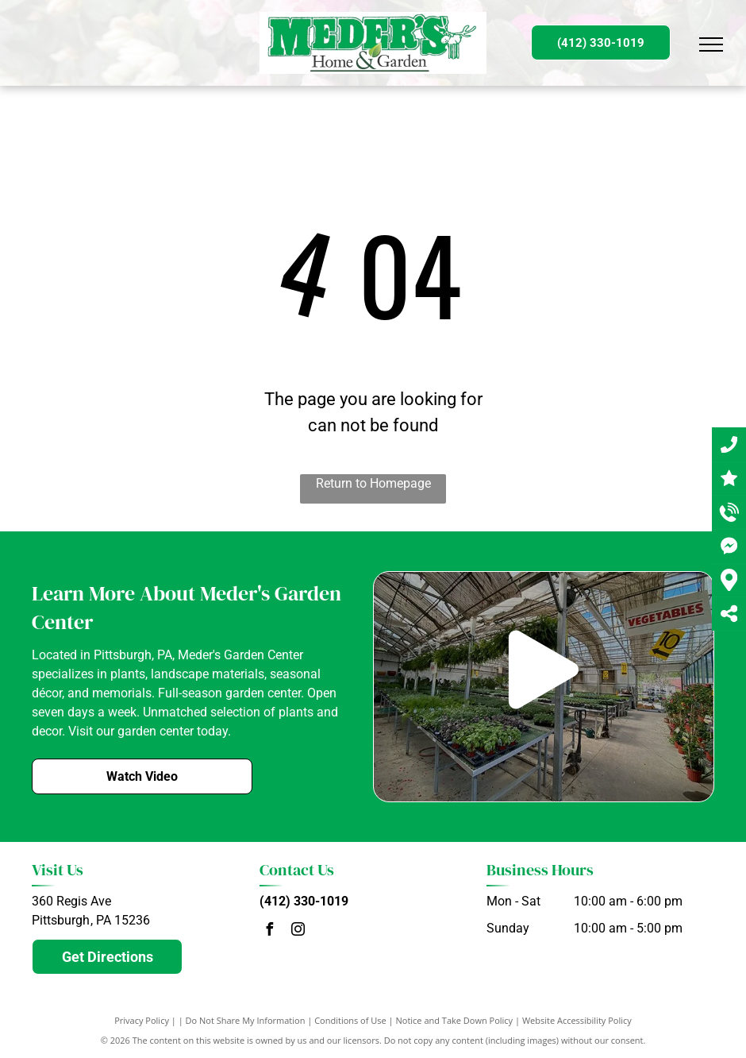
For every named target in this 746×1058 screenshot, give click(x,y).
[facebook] (270, 931)
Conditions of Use (350, 1020)
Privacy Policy (141, 1020)
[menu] (711, 44)
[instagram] (298, 931)
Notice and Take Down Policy (454, 1020)
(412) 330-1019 (304, 901)
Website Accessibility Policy (577, 1020)
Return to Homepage (373, 483)
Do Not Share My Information (246, 1020)
